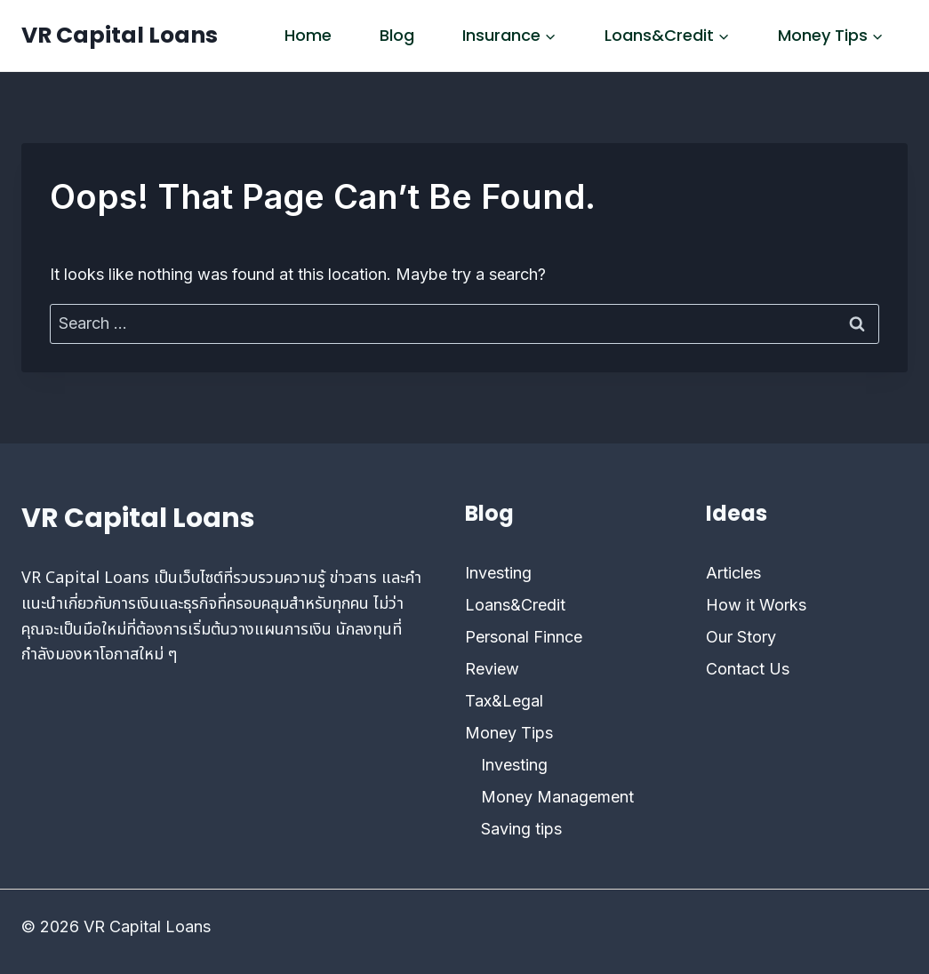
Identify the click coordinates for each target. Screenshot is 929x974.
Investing (498, 572)
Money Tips (509, 732)
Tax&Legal (504, 700)
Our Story (741, 636)
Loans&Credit (515, 604)
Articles (733, 572)
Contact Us (747, 668)
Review (492, 668)
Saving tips (521, 828)
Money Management (557, 796)
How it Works (756, 604)
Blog (397, 35)
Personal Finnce (523, 636)
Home (308, 35)
